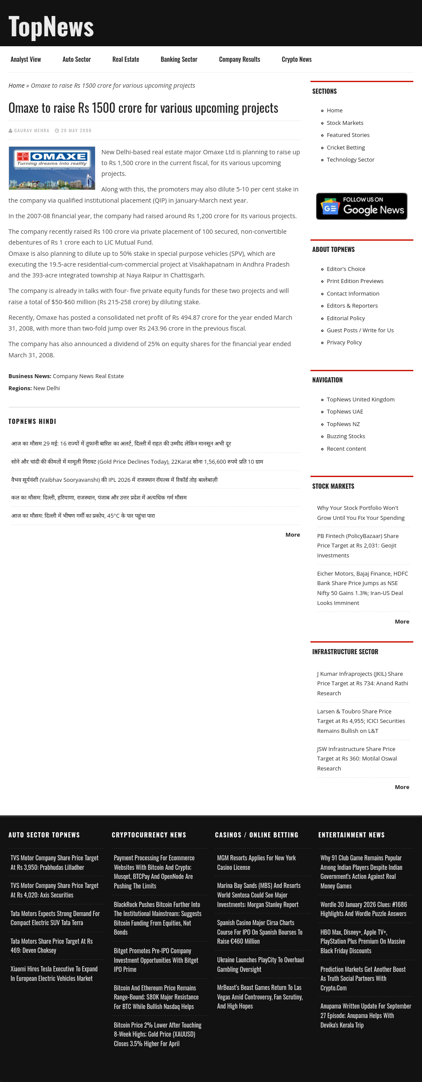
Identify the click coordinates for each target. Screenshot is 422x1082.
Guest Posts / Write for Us (360, 330)
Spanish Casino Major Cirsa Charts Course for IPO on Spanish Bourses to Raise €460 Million (259, 931)
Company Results (239, 59)
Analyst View (26, 59)
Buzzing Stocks (346, 436)
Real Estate (125, 59)
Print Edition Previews (355, 281)
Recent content (346, 448)
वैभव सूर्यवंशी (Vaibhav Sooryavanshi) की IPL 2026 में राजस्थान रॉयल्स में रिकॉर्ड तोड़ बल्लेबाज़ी (114, 480)
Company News (73, 376)
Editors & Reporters (352, 305)
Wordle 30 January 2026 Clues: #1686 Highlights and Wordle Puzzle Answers (363, 909)
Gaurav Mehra (32, 130)
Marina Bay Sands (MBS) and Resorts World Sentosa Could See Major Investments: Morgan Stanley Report (259, 894)
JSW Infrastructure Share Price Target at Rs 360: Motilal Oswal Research (357, 758)
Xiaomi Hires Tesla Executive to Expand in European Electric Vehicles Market (54, 973)
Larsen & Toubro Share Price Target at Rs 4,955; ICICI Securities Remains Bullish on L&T (361, 721)
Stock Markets (345, 123)
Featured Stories (348, 135)
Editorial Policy (346, 318)
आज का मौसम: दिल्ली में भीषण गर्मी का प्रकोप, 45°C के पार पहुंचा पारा (83, 515)
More (292, 534)
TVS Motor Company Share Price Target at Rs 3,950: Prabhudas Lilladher (55, 862)
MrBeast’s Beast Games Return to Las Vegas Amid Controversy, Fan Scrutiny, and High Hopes (260, 996)
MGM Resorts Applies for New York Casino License (256, 862)
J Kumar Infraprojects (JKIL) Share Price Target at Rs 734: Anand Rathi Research (362, 683)
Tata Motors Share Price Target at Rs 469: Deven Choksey (52, 945)
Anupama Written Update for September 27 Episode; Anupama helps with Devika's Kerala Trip (365, 1015)
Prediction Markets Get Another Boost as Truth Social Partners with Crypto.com (363, 978)
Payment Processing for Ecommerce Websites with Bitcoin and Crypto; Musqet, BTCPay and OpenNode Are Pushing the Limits (154, 871)
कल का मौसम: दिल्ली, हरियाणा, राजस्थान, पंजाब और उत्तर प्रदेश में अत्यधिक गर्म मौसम (99, 497)
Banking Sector (179, 59)
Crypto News (297, 59)
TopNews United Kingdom (361, 399)
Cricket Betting (346, 147)
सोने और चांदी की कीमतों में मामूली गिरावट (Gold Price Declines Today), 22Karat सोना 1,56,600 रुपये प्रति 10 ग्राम (137, 461)
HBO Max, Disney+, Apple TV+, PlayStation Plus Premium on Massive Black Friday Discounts (362, 941)
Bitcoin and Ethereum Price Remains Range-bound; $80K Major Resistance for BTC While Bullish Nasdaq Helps (156, 997)
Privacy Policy (344, 342)
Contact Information (353, 293)
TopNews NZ (343, 424)
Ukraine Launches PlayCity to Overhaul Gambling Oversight (260, 964)
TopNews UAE (345, 411)
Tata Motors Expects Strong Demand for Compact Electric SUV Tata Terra (55, 918)
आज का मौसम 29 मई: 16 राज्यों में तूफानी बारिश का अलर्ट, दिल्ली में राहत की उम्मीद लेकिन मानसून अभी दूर (121, 443)
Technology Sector (351, 159)
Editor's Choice (346, 269)
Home (17, 85)
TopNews (51, 25)
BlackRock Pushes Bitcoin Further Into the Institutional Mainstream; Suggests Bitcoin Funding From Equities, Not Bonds (157, 918)
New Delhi (46, 388)
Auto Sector (77, 59)
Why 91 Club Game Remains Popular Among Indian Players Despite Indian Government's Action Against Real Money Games (361, 871)
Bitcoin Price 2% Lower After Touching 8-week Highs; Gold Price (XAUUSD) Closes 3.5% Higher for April (157, 1034)
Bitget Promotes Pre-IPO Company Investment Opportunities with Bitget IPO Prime (156, 960)
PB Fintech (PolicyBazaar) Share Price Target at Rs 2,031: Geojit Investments (358, 545)
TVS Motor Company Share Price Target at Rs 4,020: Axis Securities (55, 890)
